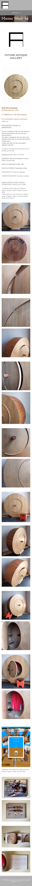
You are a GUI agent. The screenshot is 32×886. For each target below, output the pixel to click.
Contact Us (18, 881)
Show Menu (15, 12)
